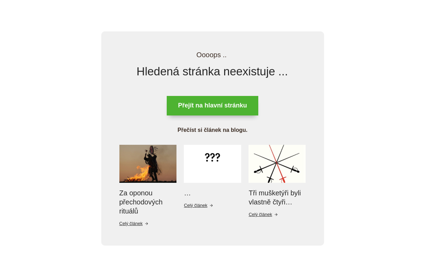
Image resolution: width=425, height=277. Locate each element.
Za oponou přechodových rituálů (141, 202)
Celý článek (134, 223)
